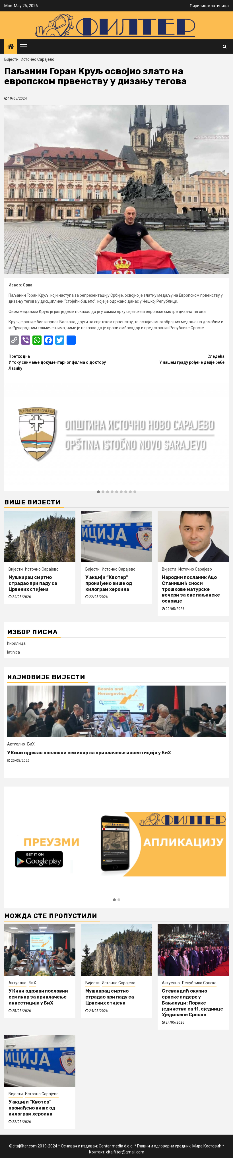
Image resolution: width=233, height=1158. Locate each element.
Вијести (11, 59)
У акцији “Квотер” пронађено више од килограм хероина (108, 583)
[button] (98, 492)
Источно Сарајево (37, 59)
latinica (13, 652)
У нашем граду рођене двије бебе (171, 359)
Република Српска (199, 983)
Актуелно (16, 744)
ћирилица (199, 5)
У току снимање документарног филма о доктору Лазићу (63, 362)
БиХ (31, 744)
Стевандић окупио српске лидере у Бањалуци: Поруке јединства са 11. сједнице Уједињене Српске (192, 1002)
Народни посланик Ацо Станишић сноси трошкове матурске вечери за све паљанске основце (191, 589)
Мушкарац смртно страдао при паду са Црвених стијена (33, 583)
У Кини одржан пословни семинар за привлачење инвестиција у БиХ (89, 752)
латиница (220, 5)
